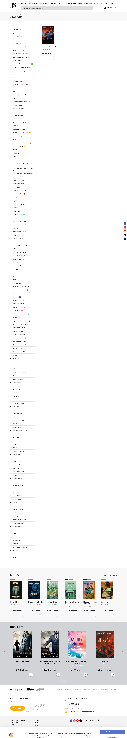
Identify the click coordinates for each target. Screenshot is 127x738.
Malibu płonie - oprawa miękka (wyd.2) (77, 662)
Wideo (53, 3)
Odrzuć (112, 733)
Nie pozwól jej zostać (50, 47)
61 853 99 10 (72, 704)
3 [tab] (62, 681)
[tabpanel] (22, 653)
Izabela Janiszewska (34, 604)
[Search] (53, 8)
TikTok (37, 690)
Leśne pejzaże (52, 602)
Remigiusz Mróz (22, 664)
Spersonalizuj (112, 727)
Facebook (40, 688)
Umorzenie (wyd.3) (22, 661)
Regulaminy (109, 3)
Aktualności (44, 3)
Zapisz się (17, 708)
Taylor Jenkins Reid (77, 665)
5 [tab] (65, 681)
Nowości (12, 579)
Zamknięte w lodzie (35, 602)
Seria (66, 579)
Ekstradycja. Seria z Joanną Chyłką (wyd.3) (50, 662)
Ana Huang (68, 606)
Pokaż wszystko (110, 575)
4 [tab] (64, 681)
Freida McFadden (15, 604)
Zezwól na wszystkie (112, 721)
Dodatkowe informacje (30, 734)
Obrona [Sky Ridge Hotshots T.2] (90, 603)
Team (80, 3)
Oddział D (13, 602)
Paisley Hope (87, 606)
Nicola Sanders (46, 49)
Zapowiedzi (32, 3)
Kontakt (100, 3)
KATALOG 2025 (71, 3)
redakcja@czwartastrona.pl (79, 712)
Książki (23, 3)
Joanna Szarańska (52, 604)
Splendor (104, 602)
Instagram (30, 688)
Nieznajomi (104, 661)
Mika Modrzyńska (106, 604)
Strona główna (14, 14)
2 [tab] (61, 681)
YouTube (30, 690)
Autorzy (61, 3)
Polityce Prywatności (84, 729)
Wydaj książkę (89, 3)
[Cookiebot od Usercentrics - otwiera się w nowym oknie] (11, 734)
